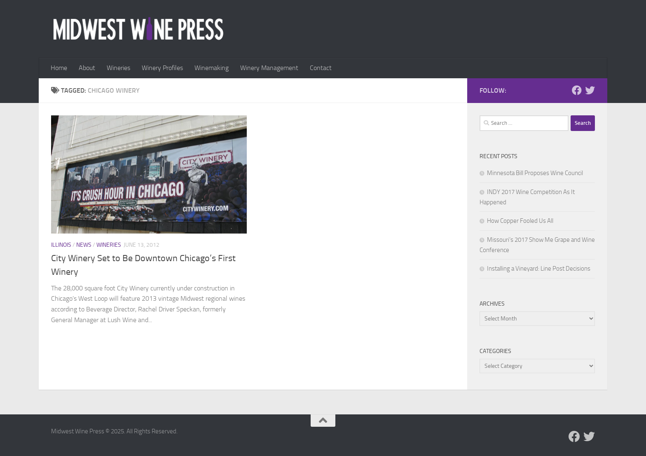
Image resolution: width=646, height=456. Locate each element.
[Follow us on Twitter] (590, 90)
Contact (321, 68)
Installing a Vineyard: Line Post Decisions (538, 268)
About (87, 68)
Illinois (61, 244)
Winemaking (211, 68)
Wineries (118, 68)
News (83, 244)
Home (59, 68)
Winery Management (269, 68)
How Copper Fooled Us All (520, 220)
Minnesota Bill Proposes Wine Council (535, 173)
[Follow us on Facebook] (577, 90)
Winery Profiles (162, 68)
